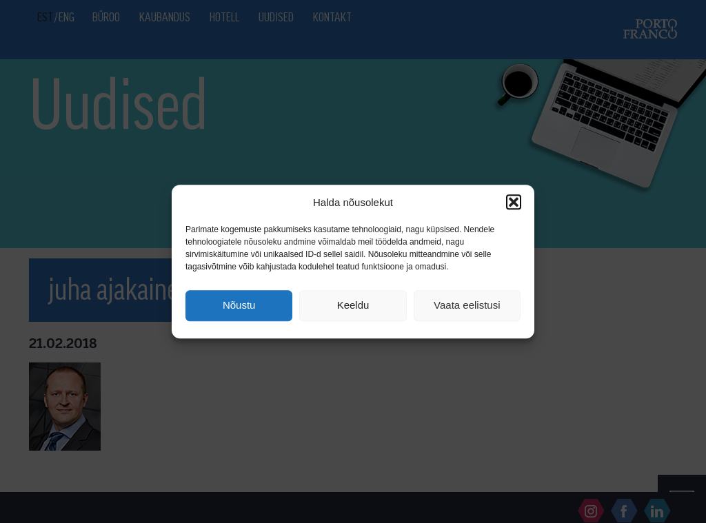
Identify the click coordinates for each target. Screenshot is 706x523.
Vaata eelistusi (467, 305)
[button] (514, 202)
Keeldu (353, 305)
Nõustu (239, 305)
